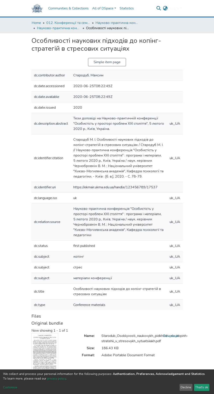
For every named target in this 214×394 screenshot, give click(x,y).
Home (36, 22)
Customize (10, 387)
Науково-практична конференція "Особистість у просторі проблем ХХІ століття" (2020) (59, 28)
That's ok (201, 387)
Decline (186, 387)
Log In (174, 8)
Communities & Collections (68, 8)
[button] (165, 8)
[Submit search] (159, 8)
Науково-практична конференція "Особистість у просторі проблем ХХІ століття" (117, 22)
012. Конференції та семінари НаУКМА (68, 22)
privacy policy (56, 378)
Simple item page (107, 62)
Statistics (127, 8)
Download (171, 335)
